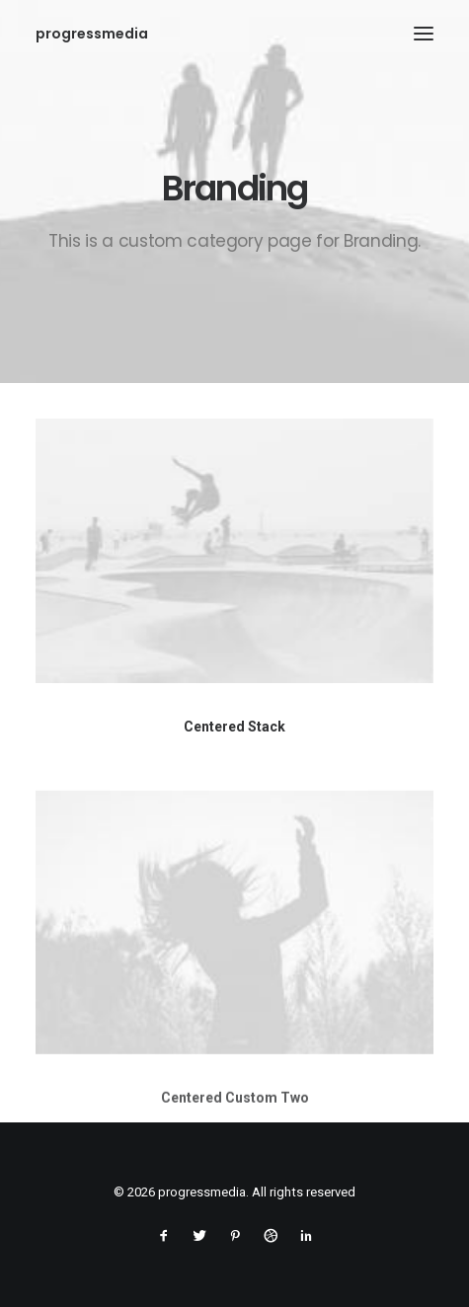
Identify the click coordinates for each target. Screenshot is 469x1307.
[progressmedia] (92, 33)
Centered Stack (234, 726)
